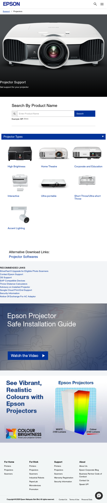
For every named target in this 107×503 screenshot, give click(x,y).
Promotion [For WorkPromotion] (33, 489)
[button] (99, 496)
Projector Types (13, 136)
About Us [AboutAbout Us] (83, 466)
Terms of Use (74, 500)
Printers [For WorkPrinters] (32, 466)
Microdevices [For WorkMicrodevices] (35, 485)
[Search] (95, 4)
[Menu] (102, 4)
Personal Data (87, 500)
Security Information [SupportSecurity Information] (63, 481)
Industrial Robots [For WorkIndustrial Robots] (36, 478)
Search (80, 113)
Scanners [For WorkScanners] (33, 474)
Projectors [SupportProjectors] (58, 470)
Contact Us (63, 500)
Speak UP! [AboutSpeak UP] (84, 484)
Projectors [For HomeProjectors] (8, 470)
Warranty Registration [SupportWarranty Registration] (63, 478)
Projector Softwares (23, 257)
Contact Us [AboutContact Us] (84, 480)
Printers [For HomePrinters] (7, 466)
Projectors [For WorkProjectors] (33, 470)
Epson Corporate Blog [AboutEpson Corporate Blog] (89, 470)
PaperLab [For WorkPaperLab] (33, 481)
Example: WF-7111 (20, 119)
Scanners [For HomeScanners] (8, 474)
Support (6, 11)
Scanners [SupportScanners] (58, 474)
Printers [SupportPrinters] (57, 466)
